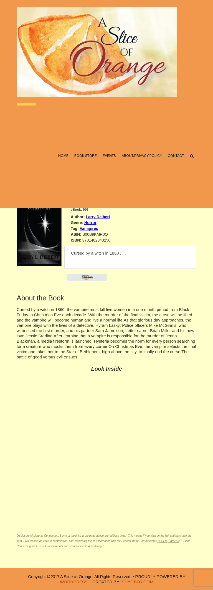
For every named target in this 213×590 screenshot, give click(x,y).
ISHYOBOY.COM (136, 581)
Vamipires (89, 228)
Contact (176, 156)
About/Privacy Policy (142, 156)
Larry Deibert (98, 217)
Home (63, 156)
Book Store (85, 156)
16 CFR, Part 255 (168, 541)
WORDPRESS (74, 581)
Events (109, 156)
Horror (90, 222)
